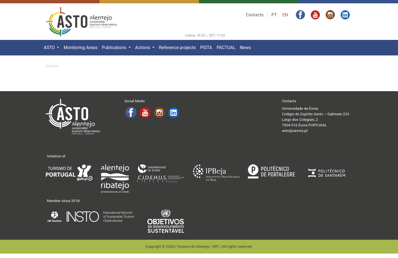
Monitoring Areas (80, 47)
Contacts (255, 14)
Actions (143, 47)
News (245, 47)
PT (274, 14)
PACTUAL (225, 47)
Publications (114, 47)
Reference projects (177, 47)
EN (285, 14)
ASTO (50, 47)
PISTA (206, 47)
